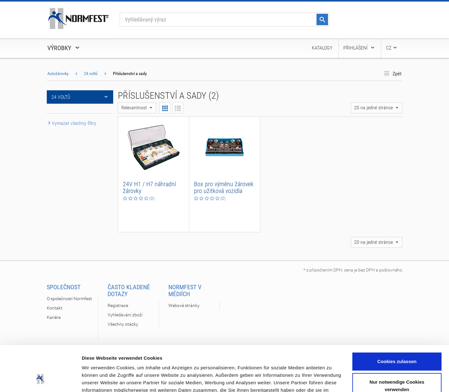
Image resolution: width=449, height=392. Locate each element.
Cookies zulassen (397, 319)
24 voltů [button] (80, 97)
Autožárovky (58, 73)
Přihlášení (359, 48)
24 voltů (91, 73)
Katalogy (322, 48)
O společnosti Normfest (69, 298)
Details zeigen (97, 379)
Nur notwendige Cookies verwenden (396, 343)
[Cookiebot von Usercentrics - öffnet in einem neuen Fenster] (40, 380)
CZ (392, 48)
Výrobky (63, 48)
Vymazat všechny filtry (71, 123)
